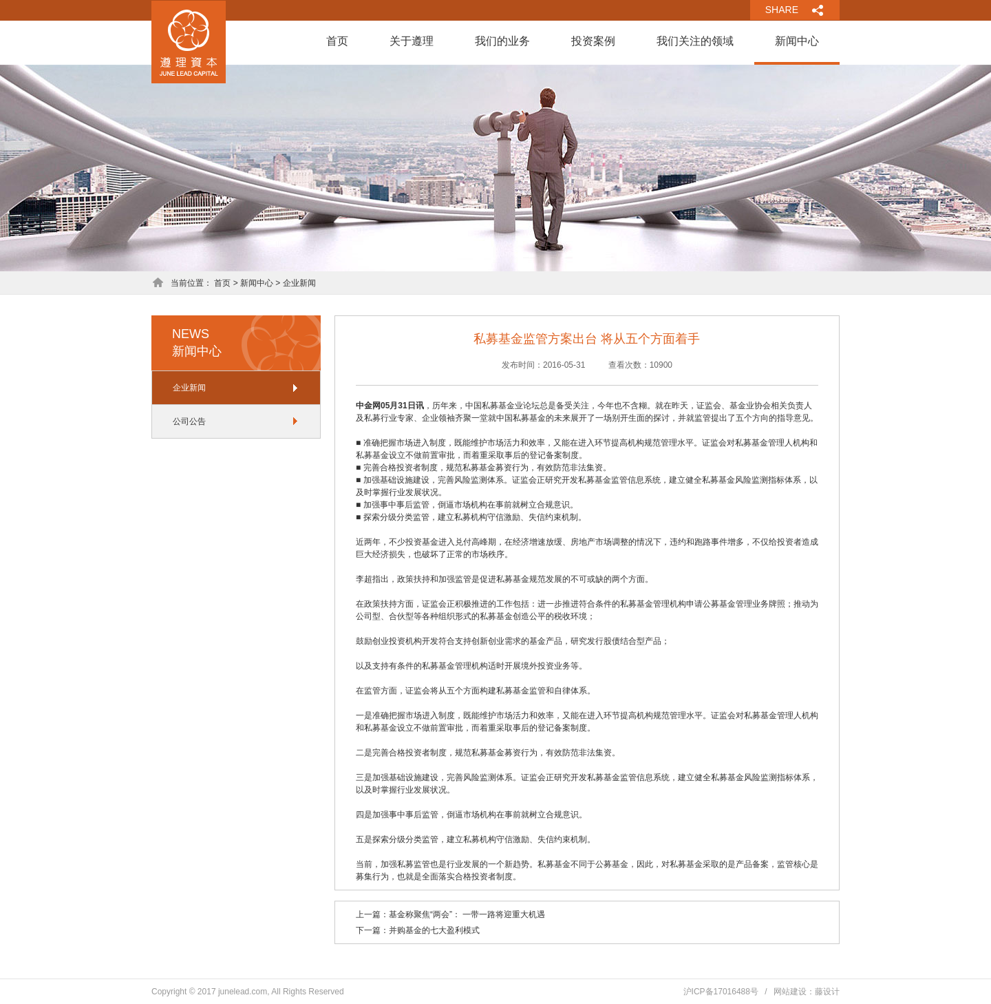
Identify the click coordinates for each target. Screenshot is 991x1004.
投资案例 (593, 41)
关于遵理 (412, 41)
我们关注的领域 (695, 41)
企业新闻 (189, 388)
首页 (337, 41)
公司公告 (189, 421)
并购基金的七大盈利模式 (434, 930)
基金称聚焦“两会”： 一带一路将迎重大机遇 (467, 914)
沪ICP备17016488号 (720, 991)
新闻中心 (797, 41)
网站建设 (790, 991)
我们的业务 (502, 41)
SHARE (781, 9)
